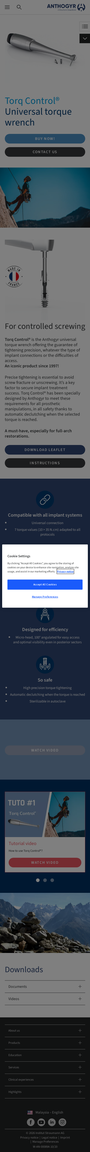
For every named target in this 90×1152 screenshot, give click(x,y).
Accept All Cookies (45, 584)
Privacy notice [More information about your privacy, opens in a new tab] (65, 571)
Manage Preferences (45, 597)
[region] (45, 576)
